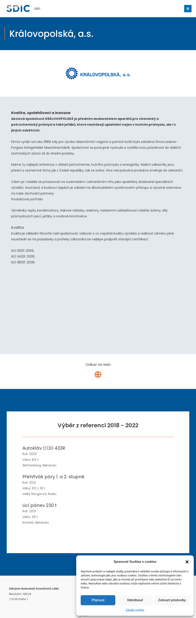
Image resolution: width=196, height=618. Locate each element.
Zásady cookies (135, 610)
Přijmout (98, 600)
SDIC (38, 8)
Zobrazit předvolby (172, 600)
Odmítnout (135, 600)
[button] (187, 562)
